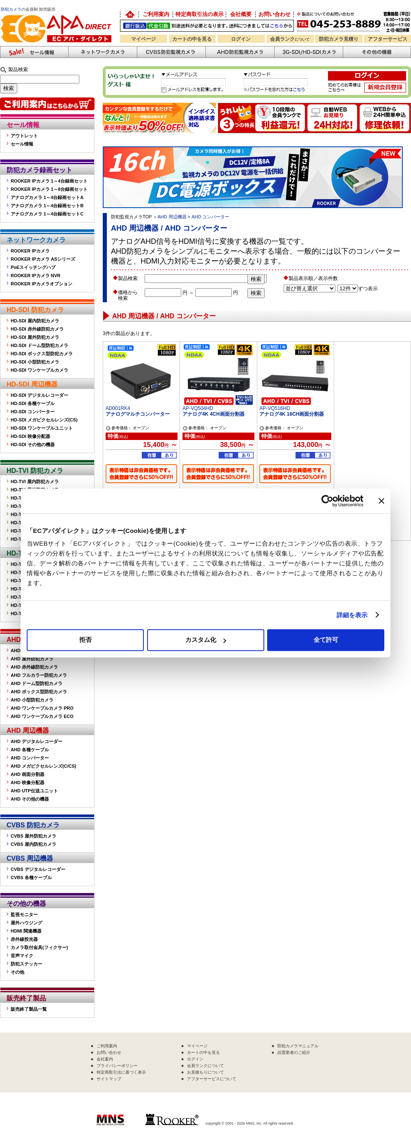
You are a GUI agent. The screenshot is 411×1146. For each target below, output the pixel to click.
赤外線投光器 (24, 939)
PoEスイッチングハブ (33, 267)
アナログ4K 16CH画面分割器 (291, 414)
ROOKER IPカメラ (30, 250)
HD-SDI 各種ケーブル (33, 403)
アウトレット (24, 135)
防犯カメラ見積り (338, 39)
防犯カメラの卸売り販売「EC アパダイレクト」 (129, 14)
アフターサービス (387, 39)
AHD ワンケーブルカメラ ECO (42, 716)
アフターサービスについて (211, 1079)
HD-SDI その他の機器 (33, 444)
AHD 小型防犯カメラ (32, 699)
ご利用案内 (156, 14)
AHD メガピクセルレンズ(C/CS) (43, 766)
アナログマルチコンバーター (138, 414)
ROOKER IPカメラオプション (41, 283)
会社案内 (105, 1059)
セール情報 (23, 124)
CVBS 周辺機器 (30, 858)
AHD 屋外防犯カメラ (32, 658)
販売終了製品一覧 (29, 1009)
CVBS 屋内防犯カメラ (33, 844)
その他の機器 (26, 903)
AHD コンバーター (30, 757)
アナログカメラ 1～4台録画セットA (47, 197)
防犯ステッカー (26, 963)
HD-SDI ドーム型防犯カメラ (39, 345)
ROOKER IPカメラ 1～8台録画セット (49, 189)
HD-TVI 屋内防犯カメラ (35, 481)
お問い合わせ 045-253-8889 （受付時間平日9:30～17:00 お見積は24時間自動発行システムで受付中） (354, 21)
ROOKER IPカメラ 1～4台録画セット (49, 180)
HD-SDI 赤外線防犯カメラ (37, 328)
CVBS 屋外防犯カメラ (33, 835)
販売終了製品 (26, 998)
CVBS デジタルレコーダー (38, 869)
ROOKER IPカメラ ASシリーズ (43, 259)
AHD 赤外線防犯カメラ (34, 666)
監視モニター (24, 914)
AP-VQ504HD (197, 408)
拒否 (85, 639)
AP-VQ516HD (274, 408)
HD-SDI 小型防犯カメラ (35, 361)
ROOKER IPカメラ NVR (35, 275)
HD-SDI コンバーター (33, 411)
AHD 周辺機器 (28, 730)
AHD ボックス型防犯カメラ (39, 691)
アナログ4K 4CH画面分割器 (213, 414)
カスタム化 (205, 639)
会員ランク (289, 39)
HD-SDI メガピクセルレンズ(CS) (44, 419)
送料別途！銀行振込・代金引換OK (207, 26)
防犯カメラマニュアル (298, 1046)
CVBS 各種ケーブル (31, 877)
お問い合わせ (275, 14)
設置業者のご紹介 (293, 1052)
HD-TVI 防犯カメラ (35, 470)
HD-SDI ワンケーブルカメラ (39, 370)
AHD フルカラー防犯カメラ (39, 675)
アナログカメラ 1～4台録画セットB (47, 205)
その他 (17, 972)
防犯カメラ (11, 9)
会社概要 (241, 14)
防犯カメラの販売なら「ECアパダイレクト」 (57, 13)
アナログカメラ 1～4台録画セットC (47, 213)
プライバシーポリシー (117, 1065)
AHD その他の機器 (30, 798)
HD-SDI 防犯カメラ (35, 309)
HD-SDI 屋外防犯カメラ (35, 337)
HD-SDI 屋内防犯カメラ (35, 320)
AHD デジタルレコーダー (36, 741)
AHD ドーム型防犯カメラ (36, 683)
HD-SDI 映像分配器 (30, 436)
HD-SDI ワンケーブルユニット (42, 428)
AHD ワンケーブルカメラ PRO (42, 708)
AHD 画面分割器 (27, 774)
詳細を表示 (352, 614)
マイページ (143, 39)
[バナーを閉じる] (381, 501)
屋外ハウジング (26, 922)
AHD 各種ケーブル (30, 749)
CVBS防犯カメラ (171, 52)
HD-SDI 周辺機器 (32, 384)
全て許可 (326, 639)
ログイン (241, 39)
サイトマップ (109, 1079)
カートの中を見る (192, 39)
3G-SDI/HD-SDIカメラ (308, 52)
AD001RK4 (118, 408)
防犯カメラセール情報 (34, 52)
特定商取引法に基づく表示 (121, 1072)
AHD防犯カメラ (240, 52)
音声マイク (22, 955)
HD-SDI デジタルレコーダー (39, 395)
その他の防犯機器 (377, 52)
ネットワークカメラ (102, 52)
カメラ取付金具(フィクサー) (39, 947)
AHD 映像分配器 (27, 782)
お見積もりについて (205, 1072)
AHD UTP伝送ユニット (34, 790)
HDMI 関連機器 (26, 930)
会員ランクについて (205, 1065)
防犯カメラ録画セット (39, 170)
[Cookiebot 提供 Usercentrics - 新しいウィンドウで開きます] (327, 501)
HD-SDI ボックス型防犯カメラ (42, 353)
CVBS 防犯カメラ (33, 825)
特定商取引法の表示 (199, 14)
